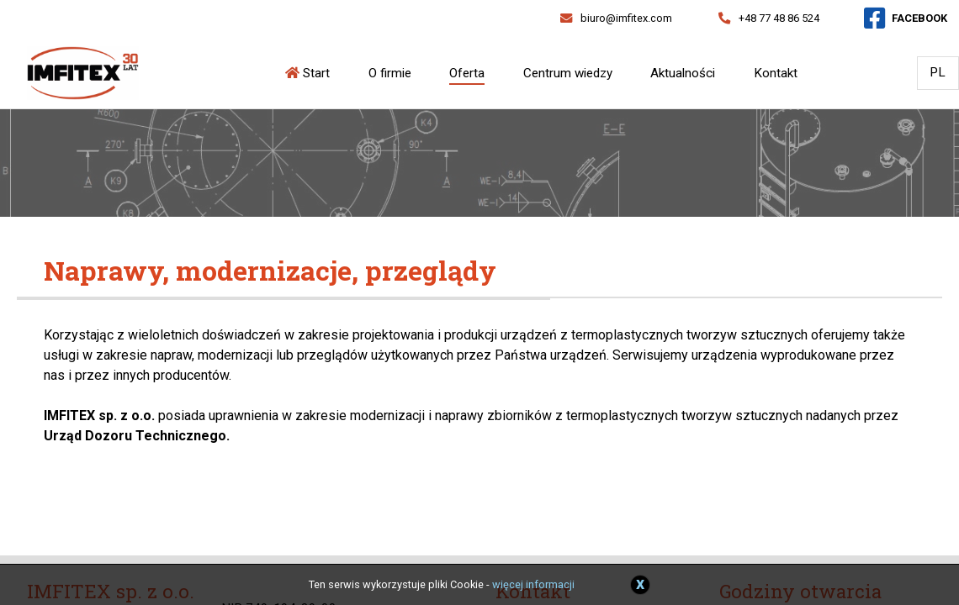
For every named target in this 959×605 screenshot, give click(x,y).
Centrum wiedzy (567, 73)
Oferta (467, 73)
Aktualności (682, 73)
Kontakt (775, 73)
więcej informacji (533, 584)
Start (308, 73)
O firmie (389, 73)
